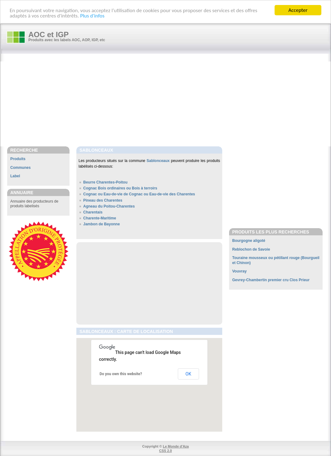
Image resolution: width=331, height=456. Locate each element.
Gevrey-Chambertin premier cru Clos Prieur (270, 280)
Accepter (297, 10)
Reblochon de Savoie (251, 249)
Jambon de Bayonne (101, 224)
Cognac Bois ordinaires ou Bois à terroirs (120, 188)
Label (15, 176)
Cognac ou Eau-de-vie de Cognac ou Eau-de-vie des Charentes (139, 194)
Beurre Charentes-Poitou (105, 182)
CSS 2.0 (165, 451)
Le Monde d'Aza (176, 446)
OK (188, 373)
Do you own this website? (121, 374)
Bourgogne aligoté (248, 240)
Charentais (93, 212)
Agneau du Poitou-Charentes (109, 206)
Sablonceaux (158, 161)
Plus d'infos (92, 15)
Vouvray (239, 271)
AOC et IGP (48, 34)
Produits (18, 159)
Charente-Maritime (99, 218)
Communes (20, 167)
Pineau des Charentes (102, 200)
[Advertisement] (168, 100)
